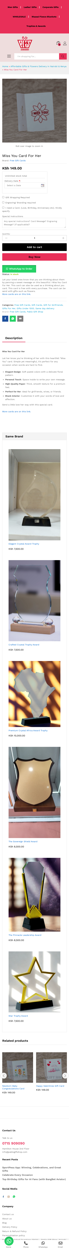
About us (7, 1218)
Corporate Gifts (50, 7)
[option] (18, 1075)
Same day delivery (44, 308)
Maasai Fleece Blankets (44, 16)
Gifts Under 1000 (25, 308)
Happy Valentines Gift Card (50, 1086)
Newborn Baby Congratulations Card (13, 1087)
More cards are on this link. (16, 294)
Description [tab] (13, 338)
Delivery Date (13, 181)
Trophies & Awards (36, 26)
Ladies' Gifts (30, 7)
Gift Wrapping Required (17, 197)
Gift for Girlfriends (53, 305)
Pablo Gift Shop (35, 311)
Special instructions (12, 216)
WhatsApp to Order (20, 268)
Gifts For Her (8, 308)
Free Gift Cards (18, 160)
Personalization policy (13, 1235)
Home (5, 66)
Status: (6, 274)
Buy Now (34, 256)
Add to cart (34, 247)
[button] (19, 269)
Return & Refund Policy (14, 1231)
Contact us (8, 1214)
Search (63, 56)
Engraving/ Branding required (20, 202)
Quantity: (6, 234)
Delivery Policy (9, 1227)
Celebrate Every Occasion (17, 1175)
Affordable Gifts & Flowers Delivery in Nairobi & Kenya (38, 66)
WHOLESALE (19, 16)
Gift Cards (37, 305)
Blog (4, 1223)
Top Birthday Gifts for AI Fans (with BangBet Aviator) (34, 1179)
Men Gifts (13, 7)
